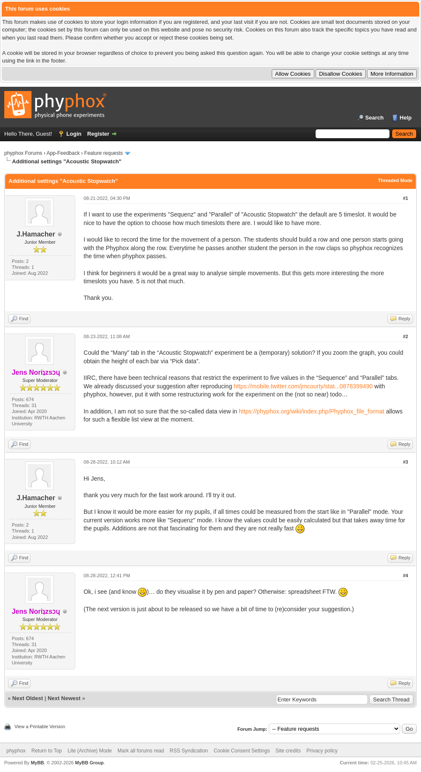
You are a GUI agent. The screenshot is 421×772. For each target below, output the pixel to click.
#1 (405, 198)
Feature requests (103, 153)
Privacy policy (322, 751)
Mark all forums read (140, 751)
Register (98, 134)
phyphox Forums (23, 153)
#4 (405, 575)
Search (374, 117)
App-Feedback (63, 153)
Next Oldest (27, 698)
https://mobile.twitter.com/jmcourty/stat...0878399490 (303, 386)
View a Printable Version (39, 726)
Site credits (288, 751)
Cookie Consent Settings (241, 751)
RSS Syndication (189, 751)
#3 (405, 461)
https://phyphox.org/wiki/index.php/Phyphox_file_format (311, 411)
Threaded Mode (395, 180)
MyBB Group (89, 762)
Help (406, 117)
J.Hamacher (36, 234)
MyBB (37, 762)
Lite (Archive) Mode (90, 751)
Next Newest (64, 698)
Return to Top (46, 751)
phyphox (16, 751)
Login (73, 134)
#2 (405, 336)
